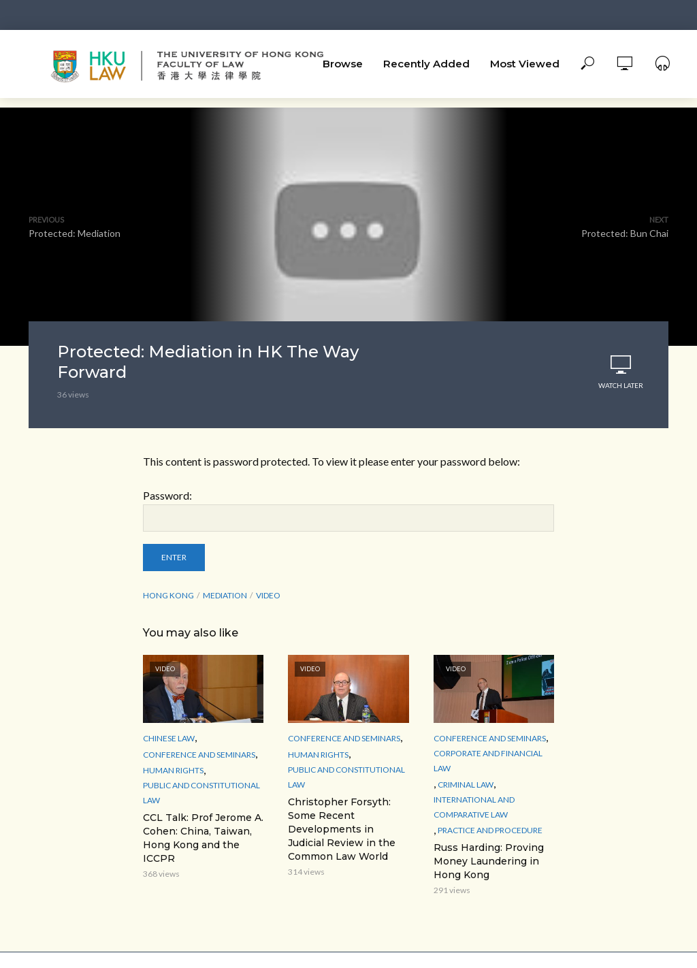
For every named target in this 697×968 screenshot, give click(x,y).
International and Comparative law (474, 807)
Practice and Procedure (490, 830)
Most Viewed (525, 63)
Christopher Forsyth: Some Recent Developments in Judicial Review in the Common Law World (341, 829)
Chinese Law (169, 738)
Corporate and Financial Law (488, 760)
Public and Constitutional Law (201, 792)
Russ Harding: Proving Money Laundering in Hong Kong (489, 861)
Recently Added (426, 63)
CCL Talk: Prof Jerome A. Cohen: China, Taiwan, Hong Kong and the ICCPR (203, 838)
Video (268, 595)
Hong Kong (168, 595)
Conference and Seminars (199, 754)
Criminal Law (465, 784)
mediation (225, 595)
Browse (343, 63)
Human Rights (173, 770)
